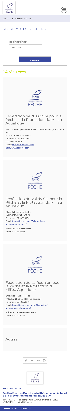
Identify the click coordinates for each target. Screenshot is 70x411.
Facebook (26, 360)
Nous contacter (12, 388)
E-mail (38, 360)
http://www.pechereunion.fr (18, 308)
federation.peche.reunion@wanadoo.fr (30, 305)
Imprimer (44, 360)
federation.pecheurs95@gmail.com (28, 221)
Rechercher (18, 41)
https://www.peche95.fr (16, 224)
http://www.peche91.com (17, 147)
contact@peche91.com (23, 144)
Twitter (32, 360)
